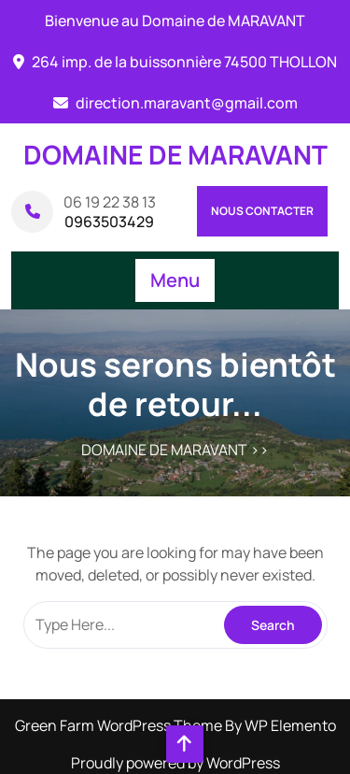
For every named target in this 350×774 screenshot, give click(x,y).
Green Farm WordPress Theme (120, 725)
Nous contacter (262, 211)
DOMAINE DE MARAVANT (175, 154)
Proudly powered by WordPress (175, 762)
